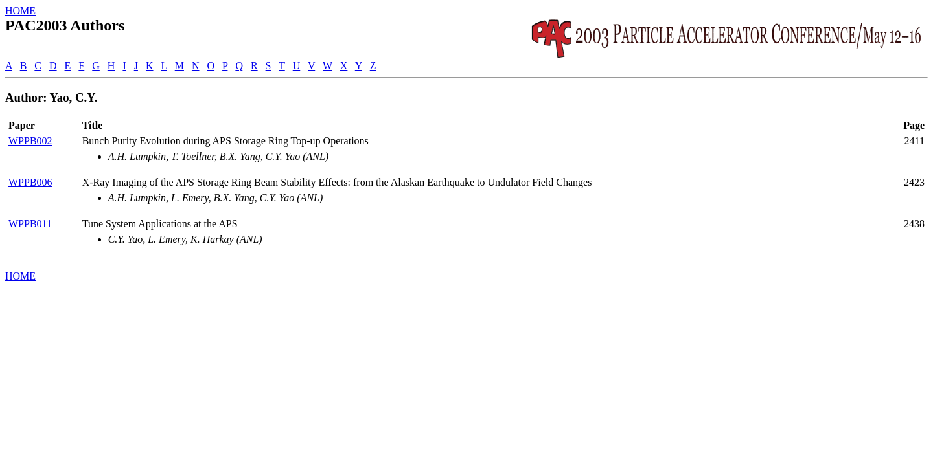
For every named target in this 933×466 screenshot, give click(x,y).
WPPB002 (30, 140)
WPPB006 (30, 182)
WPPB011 (30, 223)
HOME (20, 10)
